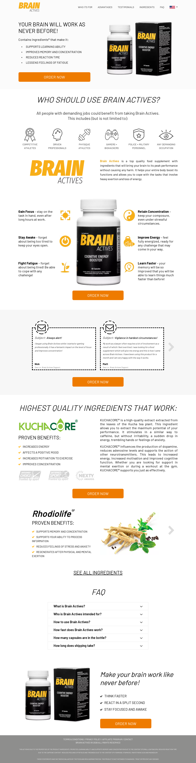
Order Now (54, 77)
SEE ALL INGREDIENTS (98, 572)
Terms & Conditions (73, 739)
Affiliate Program (112, 739)
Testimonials (126, 7)
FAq (162, 7)
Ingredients (147, 7)
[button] (172, 7)
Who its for (85, 7)
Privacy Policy (93, 739)
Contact (128, 739)
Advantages (105, 7)
